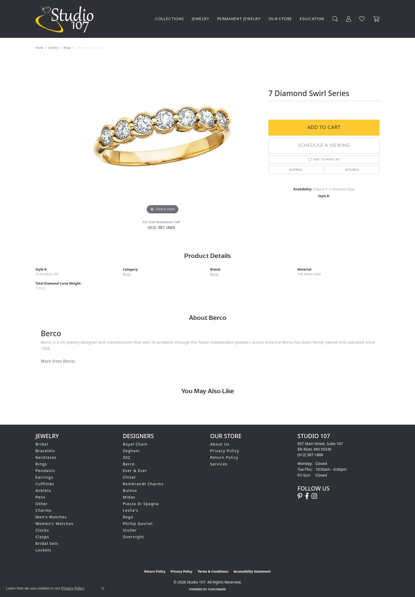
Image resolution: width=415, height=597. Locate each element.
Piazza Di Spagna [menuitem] (141, 503)
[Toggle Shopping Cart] (376, 19)
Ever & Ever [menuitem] (135, 470)
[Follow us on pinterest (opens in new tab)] (299, 496)
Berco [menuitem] (129, 463)
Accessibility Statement (251, 571)
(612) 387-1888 (161, 227)
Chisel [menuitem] (129, 477)
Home (39, 48)
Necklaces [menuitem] (46, 457)
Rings (67, 48)
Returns (352, 170)
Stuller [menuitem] (130, 530)
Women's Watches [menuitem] (54, 523)
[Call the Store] (310, 454)
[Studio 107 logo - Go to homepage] (66, 19)
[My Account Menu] (348, 19)
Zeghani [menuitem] (131, 450)
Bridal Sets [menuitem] (46, 543)
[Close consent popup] (103, 588)
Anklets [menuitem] (43, 490)
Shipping (296, 170)
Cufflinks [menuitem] (44, 483)
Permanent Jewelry (239, 19)
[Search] (335, 19)
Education (312, 19)
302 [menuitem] (126, 457)
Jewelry (200, 19)
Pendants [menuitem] (45, 470)
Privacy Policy (224, 450)
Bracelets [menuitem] (45, 450)
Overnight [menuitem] (133, 536)
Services (219, 463)
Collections (169, 19)
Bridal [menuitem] (41, 444)
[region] (162, 136)
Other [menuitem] (41, 503)
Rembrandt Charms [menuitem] (143, 483)
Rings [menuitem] (41, 463)
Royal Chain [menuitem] (135, 444)
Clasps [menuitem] (42, 536)
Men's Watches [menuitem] (51, 516)
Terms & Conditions (213, 571)
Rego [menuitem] (128, 516)
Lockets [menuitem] (43, 550)
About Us (219, 444)
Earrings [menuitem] (44, 477)
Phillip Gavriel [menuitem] (138, 523)
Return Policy (224, 457)
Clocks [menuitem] (42, 530)
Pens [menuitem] (40, 497)
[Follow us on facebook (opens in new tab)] (307, 496)
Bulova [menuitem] (130, 490)
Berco (214, 274)
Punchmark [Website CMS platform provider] (217, 589)
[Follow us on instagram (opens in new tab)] (314, 496)
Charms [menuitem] (43, 510)
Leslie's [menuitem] (130, 510)
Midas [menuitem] (129, 497)
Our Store (280, 19)
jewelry (53, 48)
